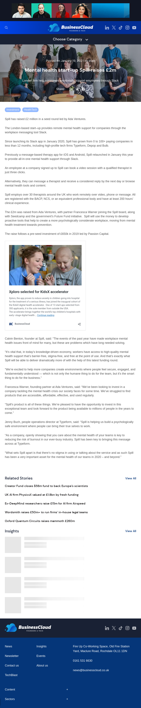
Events (40, 656)
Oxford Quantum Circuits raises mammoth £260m (40, 521)
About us (42, 665)
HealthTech (30, 109)
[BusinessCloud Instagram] (127, 28)
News (8, 646)
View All (130, 478)
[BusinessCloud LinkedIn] (107, 28)
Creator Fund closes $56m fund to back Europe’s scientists (46, 486)
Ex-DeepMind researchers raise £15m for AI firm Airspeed (45, 503)
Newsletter (12, 656)
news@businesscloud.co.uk (91, 670)
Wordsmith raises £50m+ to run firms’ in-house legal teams (46, 512)
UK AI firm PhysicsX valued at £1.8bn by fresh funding (42, 495)
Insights (41, 646)
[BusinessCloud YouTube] (134, 28)
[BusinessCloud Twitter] (114, 28)
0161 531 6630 (82, 660)
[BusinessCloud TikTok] (121, 28)
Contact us (12, 665)
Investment (12, 109)
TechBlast (11, 675)
